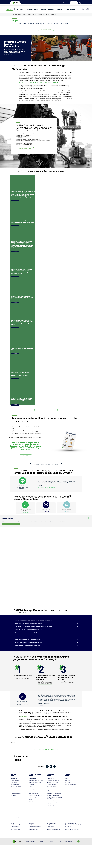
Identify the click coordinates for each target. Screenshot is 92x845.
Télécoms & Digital (33, 797)
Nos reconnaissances (15, 789)
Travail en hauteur (68, 830)
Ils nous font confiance (16, 793)
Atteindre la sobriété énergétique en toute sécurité (55, 803)
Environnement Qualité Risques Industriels (36, 827)
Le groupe (20, 9)
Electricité (30, 824)
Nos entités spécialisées (16, 786)
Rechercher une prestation (53, 780)
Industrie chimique (33, 789)
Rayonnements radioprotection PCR (71, 823)
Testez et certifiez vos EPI (52, 782)
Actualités (51, 9)
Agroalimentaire (32, 778)
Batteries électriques (14, 827)
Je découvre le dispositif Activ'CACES (45, 684)
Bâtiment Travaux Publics (15, 826)
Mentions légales (30, 841)
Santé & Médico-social (34, 793)
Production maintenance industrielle (53, 829)
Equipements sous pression (34, 829)
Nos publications (14, 791)
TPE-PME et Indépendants (34, 803)
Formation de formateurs (51, 823)
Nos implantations (15, 784)
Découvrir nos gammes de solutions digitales (55, 801)
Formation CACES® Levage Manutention (47, 14)
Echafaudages (31, 823)
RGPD (41, 841)
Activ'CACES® (23, 716)
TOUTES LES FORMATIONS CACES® (46, 410)
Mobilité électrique (50, 826)
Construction (31, 784)
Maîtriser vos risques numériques (54, 793)
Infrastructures (32, 791)
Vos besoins (43, 9)
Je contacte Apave (46, 29)
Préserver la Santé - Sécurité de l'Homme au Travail (53, 788)
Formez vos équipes (15, 818)
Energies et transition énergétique (35, 826)
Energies (30, 788)
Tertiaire (30, 799)
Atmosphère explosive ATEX (15, 824)
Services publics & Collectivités (35, 795)
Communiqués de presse (70, 784)
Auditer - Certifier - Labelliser (53, 795)
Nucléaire (49, 827)
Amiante (12, 823)
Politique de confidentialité (65, 841)
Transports (31, 804)
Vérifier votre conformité (52, 784)
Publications (68, 782)
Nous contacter (60, 9)
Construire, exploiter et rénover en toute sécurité (54, 798)
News (66, 778)
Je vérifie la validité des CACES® (25, 148)
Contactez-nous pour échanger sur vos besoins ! (46, 464)
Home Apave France (17, 14)
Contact (51, 841)
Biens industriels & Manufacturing (36, 782)
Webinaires (67, 780)
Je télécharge (25, 455)
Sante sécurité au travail (69, 827)
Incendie (48, 824)
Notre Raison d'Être (15, 780)
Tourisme (31, 801)
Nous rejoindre (71, 9)
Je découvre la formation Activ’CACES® (46, 487)
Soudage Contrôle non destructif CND (72, 829)
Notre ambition (14, 782)
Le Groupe (13, 774)
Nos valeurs (13, 795)
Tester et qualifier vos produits (53, 805)
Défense (30, 786)
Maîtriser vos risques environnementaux (51, 791)
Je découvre (25, 512)
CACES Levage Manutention (16, 829)
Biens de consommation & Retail (36, 780)
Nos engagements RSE (16, 788)
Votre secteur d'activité (31, 9)
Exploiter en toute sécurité (52, 786)
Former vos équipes (32, 14)
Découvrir (15, 404)
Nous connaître (14, 778)
